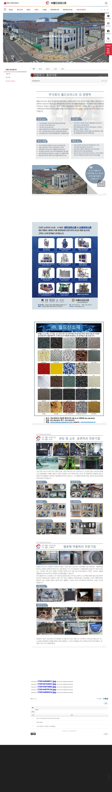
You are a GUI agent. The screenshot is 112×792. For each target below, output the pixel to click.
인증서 (62, 69)
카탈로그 (48, 69)
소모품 (44, 10)
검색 (32, 734)
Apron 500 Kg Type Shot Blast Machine (47, 718)
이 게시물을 (98, 698)
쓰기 (106, 734)
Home (11, 10)
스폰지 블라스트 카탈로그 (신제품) (45, 726)
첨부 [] (34, 699)
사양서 (55, 69)
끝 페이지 (74, 731)
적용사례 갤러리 (81, 10)
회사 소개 (19, 10)
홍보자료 (51, 75)
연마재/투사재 (55, 10)
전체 (34, 69)
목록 (106, 703)
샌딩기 (29, 10)
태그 (34, 734)
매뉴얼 (40, 69)
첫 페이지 (65, 731)
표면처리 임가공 (67, 10)
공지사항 (8, 77)
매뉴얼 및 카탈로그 (10, 81)
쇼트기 (36, 10)
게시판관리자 (36, 81)
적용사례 (8, 74)
